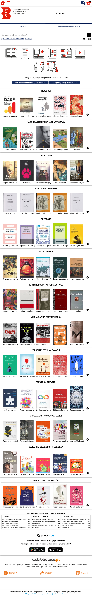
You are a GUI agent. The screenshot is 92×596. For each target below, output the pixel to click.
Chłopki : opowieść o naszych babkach (42, 519)
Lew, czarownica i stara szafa (10, 521)
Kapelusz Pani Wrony (67, 525)
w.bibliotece (57, 564)
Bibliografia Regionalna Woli (69, 26)
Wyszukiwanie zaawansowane (12, 39)
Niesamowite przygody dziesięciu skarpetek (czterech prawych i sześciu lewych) (23, 527)
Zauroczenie (35, 527)
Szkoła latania (36, 523)
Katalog (23, 26)
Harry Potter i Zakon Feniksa (10, 525)
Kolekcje (28, 39)
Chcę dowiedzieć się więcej (35, 594)
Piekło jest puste (66, 527)
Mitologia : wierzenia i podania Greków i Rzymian (15, 519)
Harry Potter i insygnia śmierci (10, 523)
